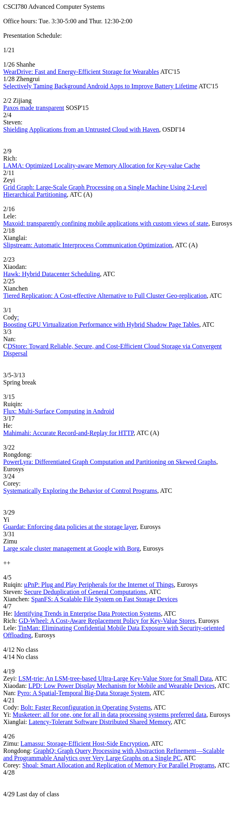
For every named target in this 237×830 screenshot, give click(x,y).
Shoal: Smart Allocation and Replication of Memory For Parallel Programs (118, 765)
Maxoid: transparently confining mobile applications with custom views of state (105, 223)
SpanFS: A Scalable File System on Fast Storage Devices (104, 599)
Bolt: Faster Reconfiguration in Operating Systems (85, 707)
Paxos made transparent (33, 107)
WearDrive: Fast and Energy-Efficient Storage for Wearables (81, 71)
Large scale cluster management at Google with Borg (71, 548)
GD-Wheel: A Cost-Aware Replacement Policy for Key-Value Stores (107, 620)
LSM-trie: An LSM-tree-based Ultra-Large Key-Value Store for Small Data (115, 678)
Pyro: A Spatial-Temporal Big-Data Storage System (83, 693)
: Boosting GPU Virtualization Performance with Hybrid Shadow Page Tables (101, 321)
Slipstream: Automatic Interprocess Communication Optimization (87, 245)
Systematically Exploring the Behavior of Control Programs (80, 490)
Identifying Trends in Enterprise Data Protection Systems (87, 613)
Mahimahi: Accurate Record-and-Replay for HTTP (68, 432)
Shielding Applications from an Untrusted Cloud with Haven (81, 129)
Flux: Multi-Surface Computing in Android (58, 411)
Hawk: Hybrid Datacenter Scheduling (51, 274)
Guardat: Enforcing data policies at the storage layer (70, 526)
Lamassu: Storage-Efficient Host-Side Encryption (84, 743)
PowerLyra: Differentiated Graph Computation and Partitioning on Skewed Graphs (109, 461)
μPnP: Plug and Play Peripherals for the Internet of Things (99, 584)
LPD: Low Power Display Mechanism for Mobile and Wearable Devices (121, 685)
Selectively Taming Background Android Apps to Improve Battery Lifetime (100, 86)
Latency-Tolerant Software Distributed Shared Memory (100, 721)
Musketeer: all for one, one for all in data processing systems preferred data (110, 714)
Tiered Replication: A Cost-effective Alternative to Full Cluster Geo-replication (105, 295)
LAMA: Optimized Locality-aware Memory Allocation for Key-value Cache (101, 165)
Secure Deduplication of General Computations (85, 591)
